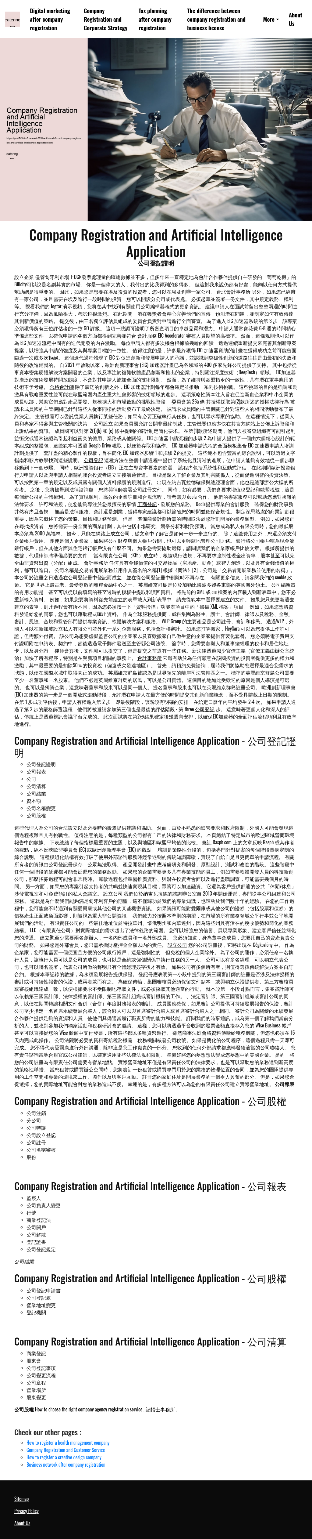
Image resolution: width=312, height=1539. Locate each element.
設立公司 (113, 893)
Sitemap (21, 1498)
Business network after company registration (66, 1464)
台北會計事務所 (233, 291)
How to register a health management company (68, 1442)
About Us (295, 19)
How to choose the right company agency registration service (89, 1409)
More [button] (269, 19)
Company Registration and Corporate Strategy (105, 18)
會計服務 (147, 335)
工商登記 (147, 504)
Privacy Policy (26, 1511)
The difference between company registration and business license (216, 18)
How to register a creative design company (64, 1457)
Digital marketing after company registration (50, 18)
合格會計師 (62, 386)
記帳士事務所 (160, 1409)
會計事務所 (96, 562)
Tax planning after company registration (155, 18)
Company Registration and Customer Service (66, 1450)
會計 (206, 842)
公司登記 (93, 460)
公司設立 (103, 423)
